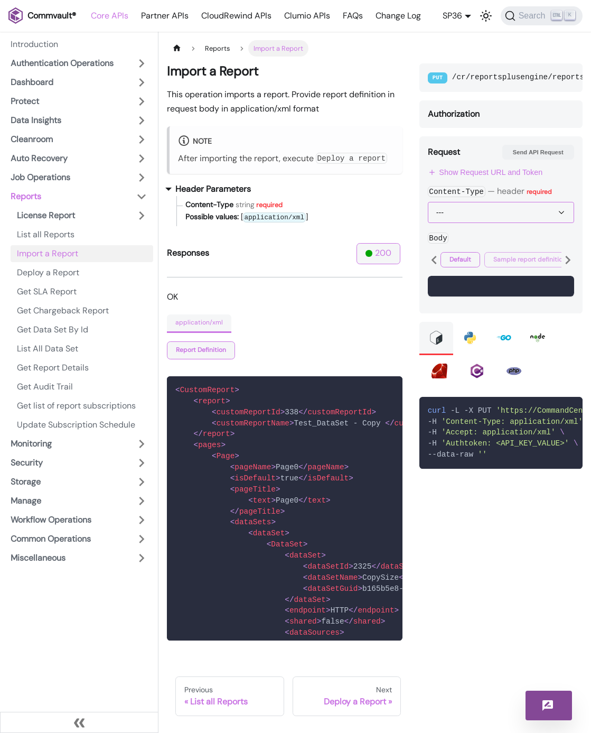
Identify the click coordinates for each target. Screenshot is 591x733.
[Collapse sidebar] (79, 722)
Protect (25, 101)
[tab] (201, 350)
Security (27, 462)
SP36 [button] (452, 15)
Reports (26, 196)
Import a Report (47, 253)
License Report (46, 215)
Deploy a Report (48, 272)
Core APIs (109, 15)
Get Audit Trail (45, 386)
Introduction (34, 44)
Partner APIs (165, 15)
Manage (26, 500)
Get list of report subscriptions (76, 405)
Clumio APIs (307, 15)
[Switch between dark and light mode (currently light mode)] (485, 15)
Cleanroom (32, 139)
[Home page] (177, 48)
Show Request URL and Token (485, 172)
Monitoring (31, 443)
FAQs (353, 15)
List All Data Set (47, 348)
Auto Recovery (39, 158)
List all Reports (45, 234)
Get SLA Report (47, 291)
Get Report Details (53, 367)
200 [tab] (378, 252)
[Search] (542, 15)
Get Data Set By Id (52, 329)
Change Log (398, 15)
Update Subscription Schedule (76, 424)
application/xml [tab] (199, 322)
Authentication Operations (62, 63)
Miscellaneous (38, 557)
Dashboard (32, 82)
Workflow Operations (51, 519)
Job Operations (40, 177)
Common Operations (51, 538)
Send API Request (538, 152)
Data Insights (36, 120)
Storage (26, 481)
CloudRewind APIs (236, 15)
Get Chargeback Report (63, 310)
